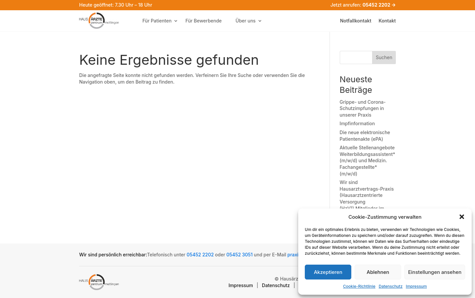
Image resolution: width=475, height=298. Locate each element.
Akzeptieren (328, 272)
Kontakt (387, 21)
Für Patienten (157, 20)
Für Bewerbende (203, 20)
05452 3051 (239, 254)
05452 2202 (200, 254)
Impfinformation (357, 123)
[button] (462, 216)
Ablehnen (378, 272)
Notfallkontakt (355, 21)
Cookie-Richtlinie (359, 286)
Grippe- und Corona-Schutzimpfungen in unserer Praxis (363, 108)
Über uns (246, 20)
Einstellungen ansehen (434, 272)
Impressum (416, 286)
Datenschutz (390, 286)
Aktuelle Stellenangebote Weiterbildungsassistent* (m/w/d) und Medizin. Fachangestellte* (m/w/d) (367, 160)
